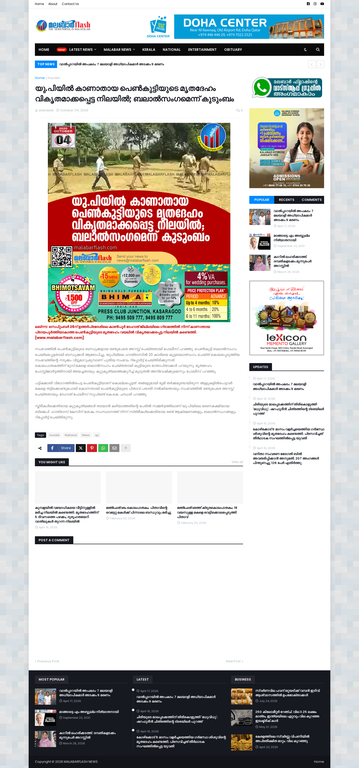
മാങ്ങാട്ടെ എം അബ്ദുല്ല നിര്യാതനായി (291, 237)
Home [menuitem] (44, 49)
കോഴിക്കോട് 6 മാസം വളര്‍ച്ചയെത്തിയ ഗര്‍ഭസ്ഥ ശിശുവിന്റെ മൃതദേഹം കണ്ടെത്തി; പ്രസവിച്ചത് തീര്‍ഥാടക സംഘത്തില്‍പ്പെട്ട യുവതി (288, 434)
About (52, 4)
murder (54, 78)
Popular (261, 199)
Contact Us (70, 4)
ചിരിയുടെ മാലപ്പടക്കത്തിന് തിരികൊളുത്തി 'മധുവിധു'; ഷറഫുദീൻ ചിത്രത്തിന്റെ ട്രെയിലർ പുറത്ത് (288, 409)
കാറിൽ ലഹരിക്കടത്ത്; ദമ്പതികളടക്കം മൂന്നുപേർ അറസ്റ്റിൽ (292, 261)
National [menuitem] (172, 49)
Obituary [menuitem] (233, 49)
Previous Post (48, 661)
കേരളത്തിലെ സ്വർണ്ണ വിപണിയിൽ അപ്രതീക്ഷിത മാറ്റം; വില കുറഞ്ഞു (282, 738)
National (71, 435)
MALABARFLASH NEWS (81, 761)
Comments (312, 199)
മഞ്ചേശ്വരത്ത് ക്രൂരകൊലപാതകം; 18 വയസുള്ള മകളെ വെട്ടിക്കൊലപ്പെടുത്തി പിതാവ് (207, 512)
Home (39, 4)
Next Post (233, 661)
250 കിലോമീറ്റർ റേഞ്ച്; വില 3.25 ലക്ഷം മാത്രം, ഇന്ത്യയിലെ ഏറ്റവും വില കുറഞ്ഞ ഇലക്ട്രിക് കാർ (287, 716)
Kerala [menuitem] (148, 49)
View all (237, 462)
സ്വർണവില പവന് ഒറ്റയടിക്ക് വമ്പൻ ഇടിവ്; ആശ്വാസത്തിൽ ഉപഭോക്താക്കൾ (287, 693)
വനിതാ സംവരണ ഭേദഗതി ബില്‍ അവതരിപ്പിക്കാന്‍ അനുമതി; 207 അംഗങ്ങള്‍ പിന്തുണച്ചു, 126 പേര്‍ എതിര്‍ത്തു (286, 458)
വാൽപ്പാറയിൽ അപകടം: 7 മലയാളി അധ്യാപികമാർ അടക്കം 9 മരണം (111, 64)
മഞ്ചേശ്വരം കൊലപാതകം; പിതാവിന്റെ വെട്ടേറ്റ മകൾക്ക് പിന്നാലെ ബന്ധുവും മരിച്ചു (138, 510)
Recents (286, 199)
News (86, 435)
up (96, 435)
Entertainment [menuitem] (202, 49)
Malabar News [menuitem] (117, 49)
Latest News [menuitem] (81, 49)
